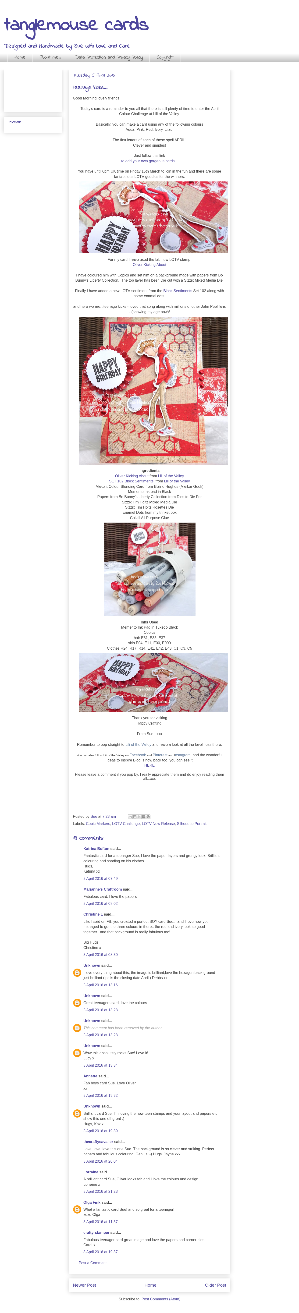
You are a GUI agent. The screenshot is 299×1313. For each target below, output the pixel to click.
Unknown (91, 965)
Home (19, 57)
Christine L (93, 914)
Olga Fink (91, 1202)
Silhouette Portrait (192, 824)
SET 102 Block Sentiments (131, 481)
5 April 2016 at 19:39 (100, 1131)
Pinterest (160, 755)
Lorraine (90, 1172)
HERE (149, 765)
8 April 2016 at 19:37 (100, 1252)
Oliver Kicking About (149, 265)
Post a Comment (93, 1263)
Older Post (215, 1285)
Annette (90, 1076)
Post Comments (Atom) (161, 1299)
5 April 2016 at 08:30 (100, 955)
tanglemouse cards (76, 25)
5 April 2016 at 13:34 (100, 1065)
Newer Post (84, 1285)
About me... (50, 57)
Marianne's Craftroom (102, 889)
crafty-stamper (96, 1233)
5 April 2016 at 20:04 (100, 1161)
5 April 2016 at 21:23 (100, 1191)
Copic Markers (98, 824)
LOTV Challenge (126, 824)
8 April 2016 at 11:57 (100, 1222)
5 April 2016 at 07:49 (100, 879)
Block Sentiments (177, 291)
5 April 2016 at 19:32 (100, 1095)
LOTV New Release (158, 824)
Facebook (137, 755)
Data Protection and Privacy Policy (108, 57)
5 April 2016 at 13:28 (100, 1010)
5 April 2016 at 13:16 (100, 985)
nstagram (183, 755)
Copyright (165, 57)
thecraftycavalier (98, 1142)
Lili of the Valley (171, 476)
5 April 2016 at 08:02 (100, 904)
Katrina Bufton (96, 849)
